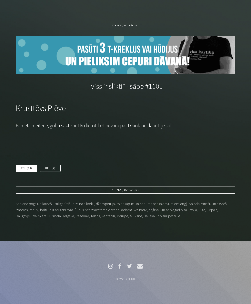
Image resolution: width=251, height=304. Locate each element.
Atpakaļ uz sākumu (126, 25)
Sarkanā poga (26, 203)
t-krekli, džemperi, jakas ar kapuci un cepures (118, 203)
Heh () (50, 168)
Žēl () (26, 168)
